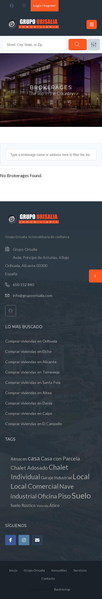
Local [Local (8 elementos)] (81, 476)
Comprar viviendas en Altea (28, 392)
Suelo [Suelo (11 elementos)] (81, 495)
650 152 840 (23, 284)
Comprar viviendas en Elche (28, 351)
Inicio (13, 570)
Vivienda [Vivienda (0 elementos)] (42, 505)
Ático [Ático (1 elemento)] (54, 505)
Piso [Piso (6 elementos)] (64, 496)
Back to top (62, 589)
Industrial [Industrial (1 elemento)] (63, 477)
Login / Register (44, 6)
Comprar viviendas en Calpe (28, 413)
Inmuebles (59, 570)
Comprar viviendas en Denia (28, 403)
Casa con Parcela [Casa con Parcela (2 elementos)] (60, 458)
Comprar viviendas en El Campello (33, 423)
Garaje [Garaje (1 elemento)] (47, 477)
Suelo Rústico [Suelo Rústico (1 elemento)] (23, 505)
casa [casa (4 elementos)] (34, 458)
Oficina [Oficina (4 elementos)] (47, 496)
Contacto (48, 578)
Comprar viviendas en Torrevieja (32, 372)
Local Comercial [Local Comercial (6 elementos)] (34, 486)
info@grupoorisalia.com (32, 295)
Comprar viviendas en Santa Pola (32, 382)
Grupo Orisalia (34, 570)
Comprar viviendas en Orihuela (31, 341)
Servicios (80, 570)
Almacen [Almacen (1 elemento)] (19, 458)
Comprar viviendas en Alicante (31, 361)
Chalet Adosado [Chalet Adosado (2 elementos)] (29, 468)
